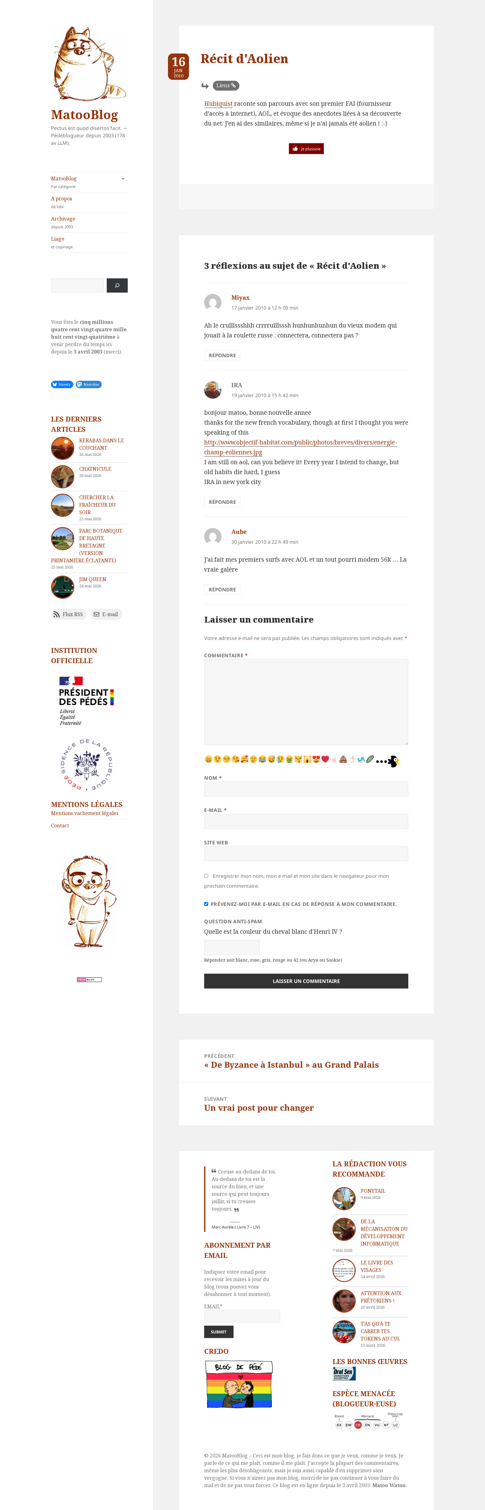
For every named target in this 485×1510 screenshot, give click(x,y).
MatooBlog (84, 114)
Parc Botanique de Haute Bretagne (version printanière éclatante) (86, 545)
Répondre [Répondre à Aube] (222, 589)
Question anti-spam (233, 921)
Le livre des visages (377, 1266)
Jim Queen (92, 579)
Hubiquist (218, 104)
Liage (89, 242)
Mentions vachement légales (84, 813)
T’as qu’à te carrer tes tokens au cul (380, 1331)
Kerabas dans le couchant (101, 444)
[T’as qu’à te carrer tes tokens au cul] (344, 1331)
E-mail (215, 810)
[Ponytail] (344, 1198)
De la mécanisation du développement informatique (384, 1232)
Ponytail (373, 1190)
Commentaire (226, 655)
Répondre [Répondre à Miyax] (222, 355)
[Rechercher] (117, 285)
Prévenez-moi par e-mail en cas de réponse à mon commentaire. (300, 904)
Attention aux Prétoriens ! (381, 1297)
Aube (239, 532)
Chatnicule (95, 468)
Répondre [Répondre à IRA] (222, 502)
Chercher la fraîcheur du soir (97, 505)
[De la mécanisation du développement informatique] (344, 1229)
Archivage (89, 222)
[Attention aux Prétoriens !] (344, 1301)
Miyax (240, 298)
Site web (216, 842)
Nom (213, 777)
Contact (60, 825)
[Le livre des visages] (344, 1270)
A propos (89, 202)
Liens (223, 85)
